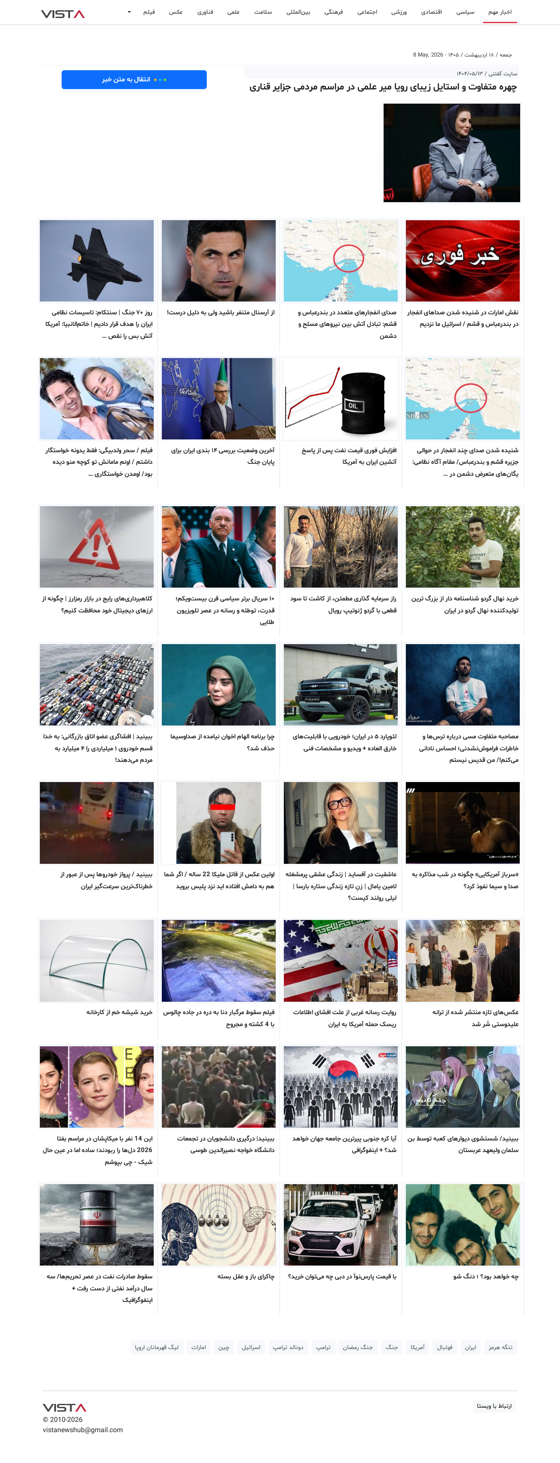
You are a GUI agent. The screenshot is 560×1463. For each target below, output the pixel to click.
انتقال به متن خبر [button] (134, 79)
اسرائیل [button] (251, 1348)
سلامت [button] (263, 12)
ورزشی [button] (399, 12)
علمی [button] (233, 12)
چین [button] (223, 1348)
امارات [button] (198, 1348)
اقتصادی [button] (431, 12)
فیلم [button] (149, 12)
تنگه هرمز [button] (500, 1348)
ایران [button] (470, 1348)
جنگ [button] (392, 1348)
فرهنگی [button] (334, 12)
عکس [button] (176, 12)
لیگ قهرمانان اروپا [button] (157, 1348)
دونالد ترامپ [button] (288, 1348)
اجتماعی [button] (367, 12)
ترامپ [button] (323, 1348)
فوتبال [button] (445, 1348)
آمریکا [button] (418, 1348)
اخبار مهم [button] (500, 12)
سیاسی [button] (465, 12)
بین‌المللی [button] (298, 12)
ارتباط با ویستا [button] (494, 1406)
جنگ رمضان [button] (358, 1348)
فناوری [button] (205, 12)
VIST (62, 12)
